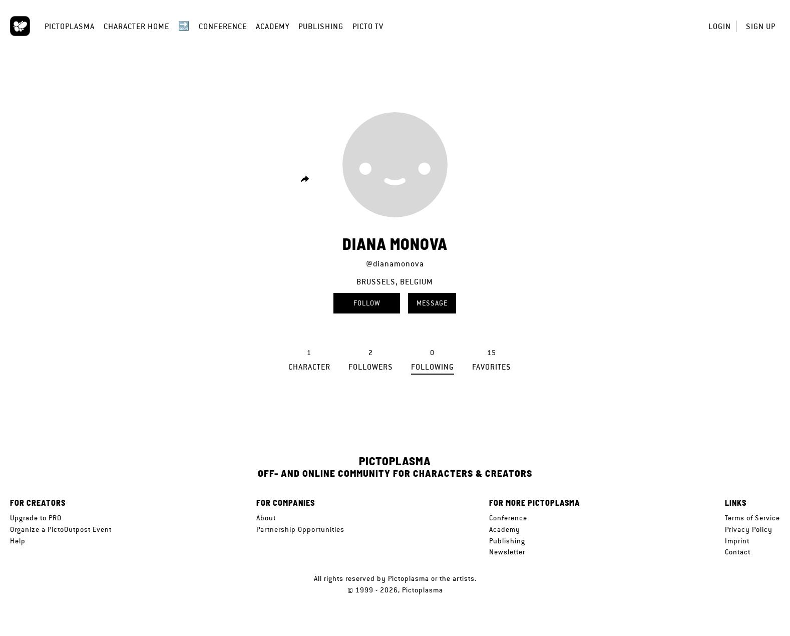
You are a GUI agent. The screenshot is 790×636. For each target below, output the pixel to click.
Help (18, 540)
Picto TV (367, 26)
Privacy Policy (748, 529)
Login (719, 26)
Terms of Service (752, 517)
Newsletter (507, 551)
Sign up (760, 26)
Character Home (136, 26)
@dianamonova (395, 263)
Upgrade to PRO (36, 517)
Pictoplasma (70, 26)
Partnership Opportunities (300, 529)
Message (432, 302)
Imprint (737, 540)
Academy (272, 26)
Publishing (320, 26)
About (266, 517)
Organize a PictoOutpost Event (61, 529)
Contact (737, 551)
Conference (223, 26)
